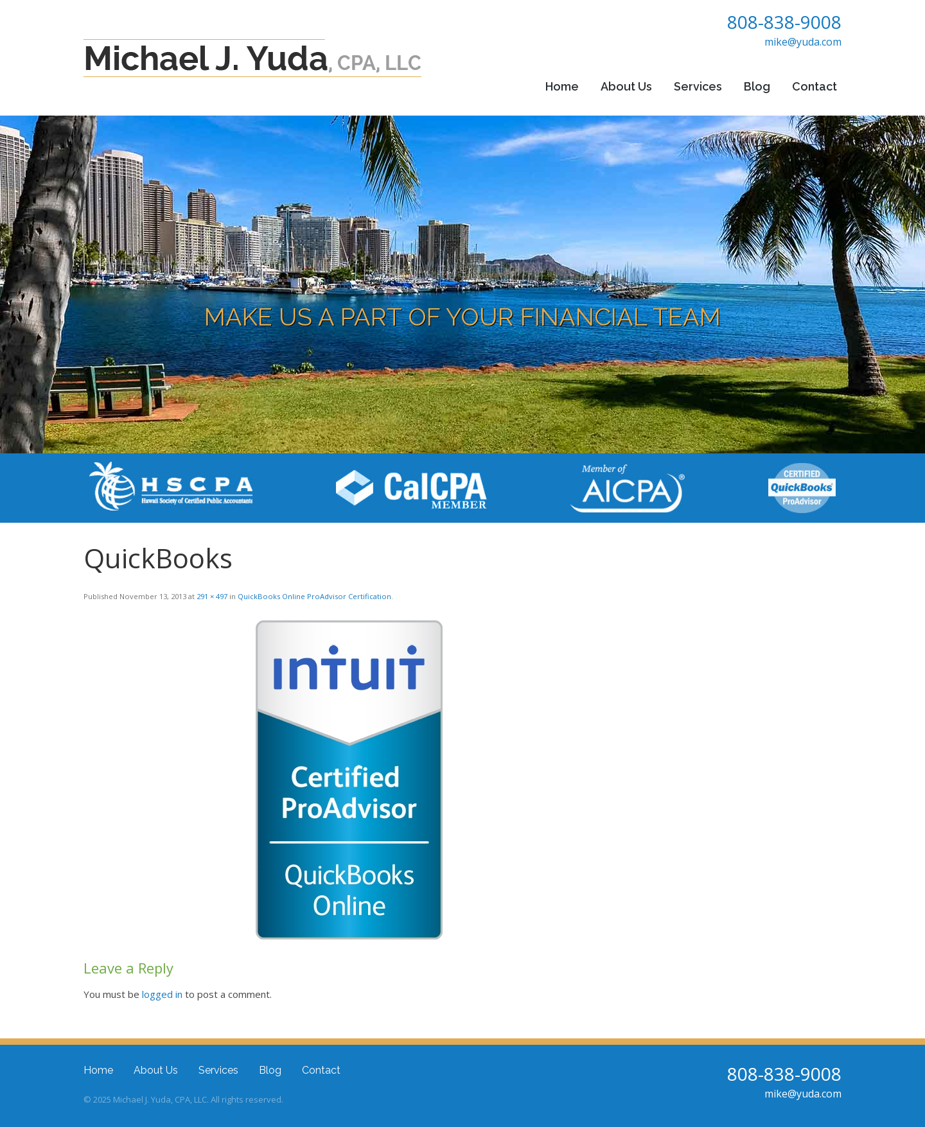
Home (562, 86)
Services (698, 86)
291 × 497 (212, 596)
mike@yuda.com (802, 42)
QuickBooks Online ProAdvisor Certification (314, 596)
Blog (757, 86)
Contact (814, 86)
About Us (626, 86)
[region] (462, 284)
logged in (162, 994)
